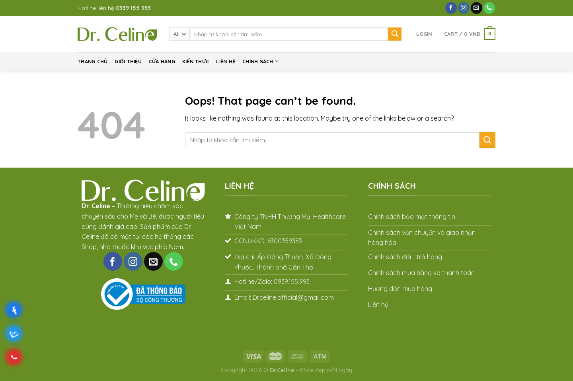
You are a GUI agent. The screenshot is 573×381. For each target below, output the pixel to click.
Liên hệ (225, 61)
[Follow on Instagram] (464, 8)
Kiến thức (195, 61)
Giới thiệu (128, 61)
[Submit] (394, 34)
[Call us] (489, 8)
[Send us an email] (476, 8)
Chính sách (260, 61)
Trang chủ (92, 61)
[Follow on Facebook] (451, 8)
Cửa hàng (162, 61)
